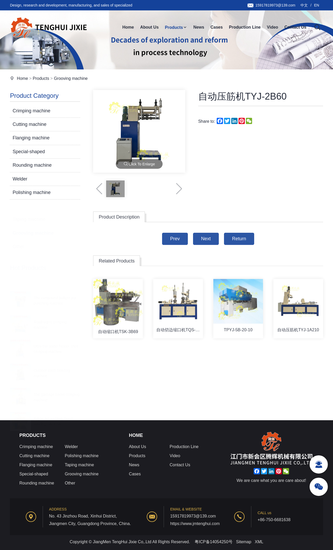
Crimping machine (31, 110)
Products (176, 27)
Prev (175, 244)
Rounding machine (32, 165)
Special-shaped (28, 151)
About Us (149, 27)
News (198, 27)
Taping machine (28, 213)
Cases (216, 27)
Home (128, 27)
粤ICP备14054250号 (214, 542)
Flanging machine (30, 138)
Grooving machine (71, 78)
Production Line (245, 27)
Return (239, 244)
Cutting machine (29, 124)
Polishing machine (31, 192)
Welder (19, 179)
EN (316, 5)
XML (259, 542)
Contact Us (295, 27)
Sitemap (243, 542)
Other (18, 240)
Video (272, 27)
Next (206, 244)
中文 (304, 5)
